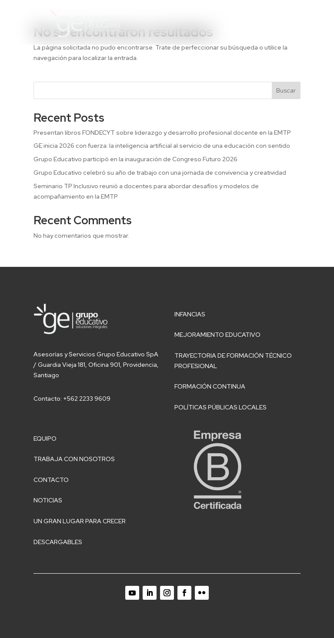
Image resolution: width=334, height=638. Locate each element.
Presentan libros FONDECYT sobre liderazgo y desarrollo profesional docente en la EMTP (162, 132)
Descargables (57, 542)
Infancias (189, 314)
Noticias (47, 500)
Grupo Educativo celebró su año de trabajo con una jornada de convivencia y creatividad (159, 172)
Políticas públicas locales (220, 407)
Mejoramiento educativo (217, 335)
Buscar (286, 90)
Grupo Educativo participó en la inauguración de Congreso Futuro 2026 (135, 159)
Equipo (45, 438)
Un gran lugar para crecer (79, 521)
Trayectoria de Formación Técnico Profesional (233, 361)
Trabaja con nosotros (74, 459)
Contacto (51, 480)
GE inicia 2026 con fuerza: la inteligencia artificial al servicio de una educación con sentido (161, 146)
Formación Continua (209, 386)
